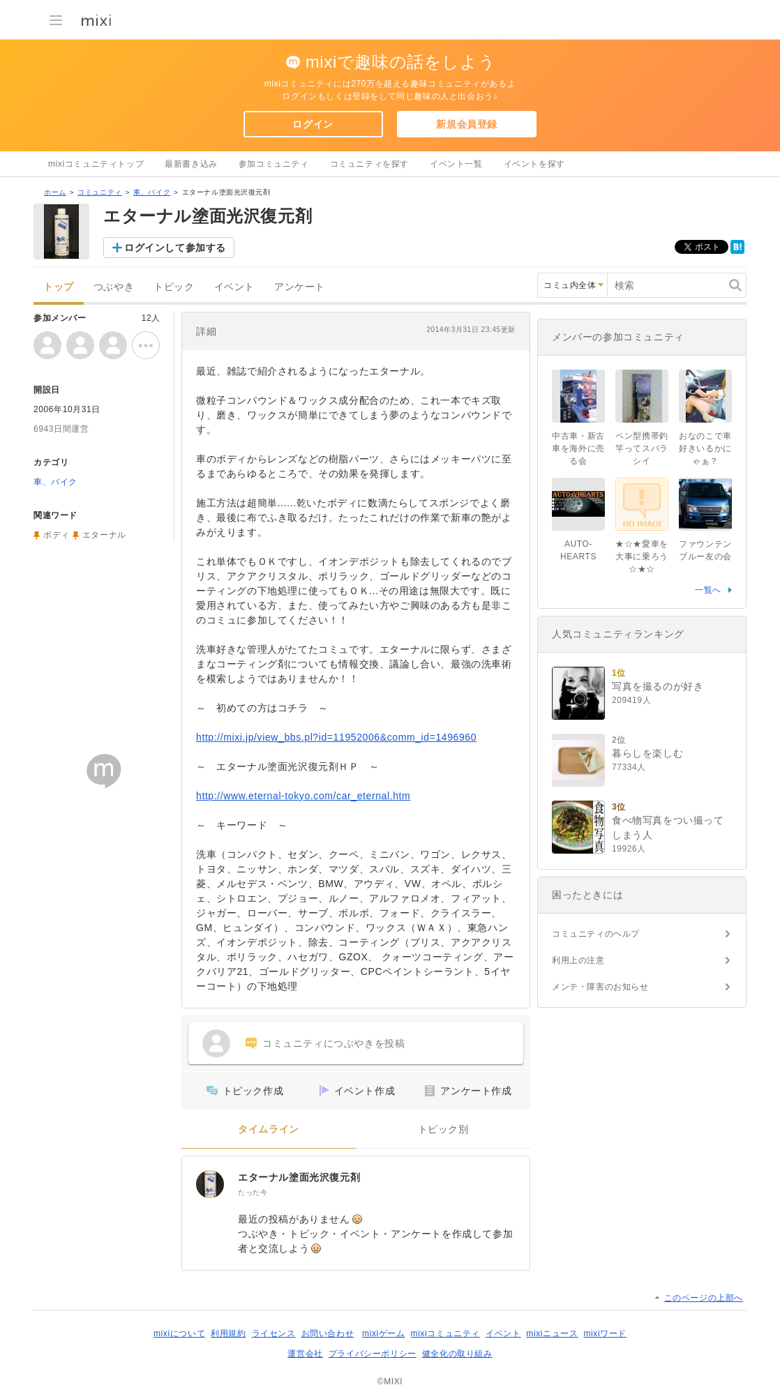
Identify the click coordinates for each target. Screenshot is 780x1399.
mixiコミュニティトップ (96, 164)
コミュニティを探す (369, 164)
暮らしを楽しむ (647, 753)
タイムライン (268, 1129)
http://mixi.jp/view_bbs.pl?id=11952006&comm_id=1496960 (336, 737)
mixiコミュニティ (445, 1333)
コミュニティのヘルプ (596, 934)
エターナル (104, 535)
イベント (234, 287)
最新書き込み (191, 164)
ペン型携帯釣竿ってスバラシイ (641, 448)
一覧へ (708, 590)
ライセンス (274, 1333)
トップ (58, 287)
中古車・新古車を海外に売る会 (578, 448)
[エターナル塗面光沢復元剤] (210, 1184)
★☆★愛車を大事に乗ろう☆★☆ (641, 556)
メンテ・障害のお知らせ (600, 987)
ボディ (56, 535)
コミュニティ (99, 192)
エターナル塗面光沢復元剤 (299, 1177)
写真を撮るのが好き (657, 686)
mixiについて (179, 1333)
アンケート (299, 287)
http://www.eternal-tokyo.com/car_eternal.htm (303, 795)
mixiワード (605, 1333)
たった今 (252, 1192)
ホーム (55, 192)
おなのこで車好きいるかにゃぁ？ (705, 448)
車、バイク (151, 192)
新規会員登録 (466, 124)
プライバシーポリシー (373, 1354)
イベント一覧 (456, 164)
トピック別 (443, 1129)
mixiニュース (552, 1333)
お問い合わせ (327, 1333)
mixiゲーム (383, 1333)
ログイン (312, 124)
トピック (173, 287)
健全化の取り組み (457, 1354)
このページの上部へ (703, 1298)
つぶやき (113, 287)
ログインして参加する (175, 247)
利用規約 (228, 1333)
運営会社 (304, 1354)
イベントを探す (534, 164)
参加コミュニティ (274, 164)
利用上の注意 (578, 960)
